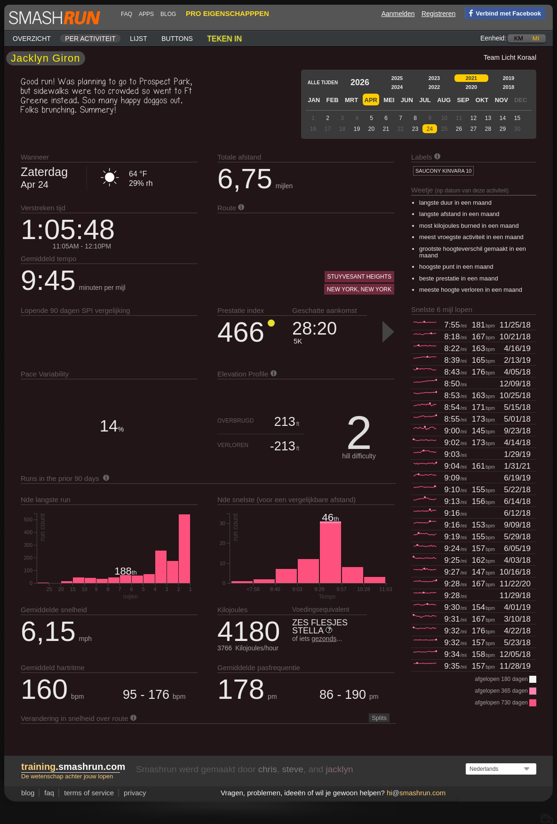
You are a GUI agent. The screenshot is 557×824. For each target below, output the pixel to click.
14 (503, 118)
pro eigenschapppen (227, 13)
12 (473, 118)
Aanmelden (398, 13)
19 (357, 129)
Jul (425, 100)
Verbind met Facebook (503, 12)
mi (536, 38)
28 (488, 129)
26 (459, 129)
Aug (444, 100)
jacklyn (339, 769)
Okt (482, 100)
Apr (371, 100)
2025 (397, 78)
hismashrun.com (416, 793)
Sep (463, 100)
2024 (397, 87)
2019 (508, 78)
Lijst (138, 38)
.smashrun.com (73, 766)
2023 (434, 78)
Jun (407, 100)
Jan (314, 100)
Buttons (177, 38)
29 (503, 129)
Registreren (438, 13)
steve (292, 769)
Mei (388, 100)
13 (488, 118)
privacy (135, 793)
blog (168, 14)
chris (267, 769)
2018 (508, 87)
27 (473, 129)
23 (415, 129)
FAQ (126, 14)
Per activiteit (90, 38)
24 (430, 129)
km (519, 38)
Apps (146, 14)
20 (371, 129)
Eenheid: (493, 38)
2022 (434, 87)
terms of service (89, 793)
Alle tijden (323, 82)
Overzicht (32, 38)
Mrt (351, 100)
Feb (332, 100)
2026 (359, 82)
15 (517, 118)
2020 (471, 87)
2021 (471, 78)
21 (386, 129)
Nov (501, 100)
